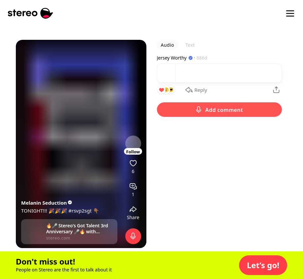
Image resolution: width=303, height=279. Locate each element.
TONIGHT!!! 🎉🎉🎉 (45, 210)
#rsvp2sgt (80, 210)
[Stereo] (30, 13)
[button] (263, 265)
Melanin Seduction (47, 202)
